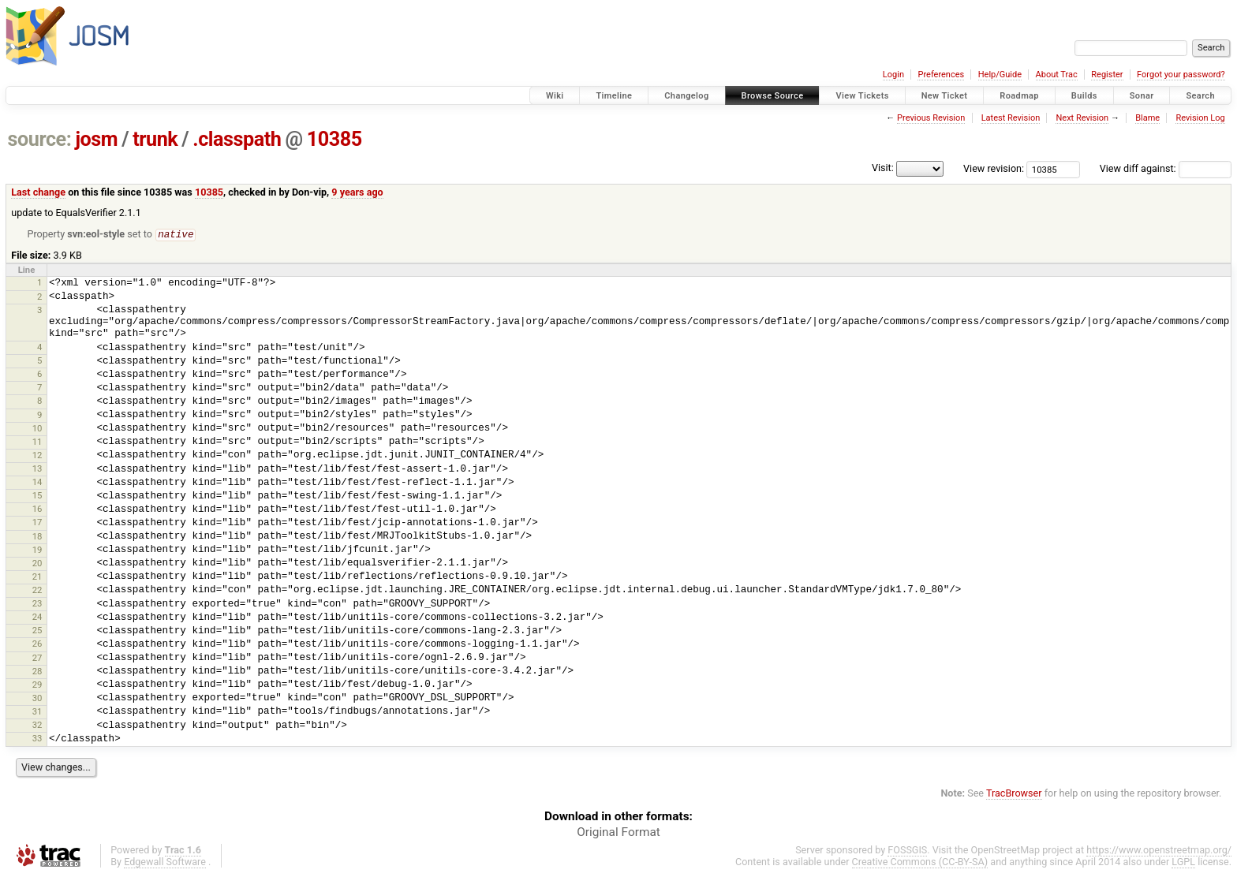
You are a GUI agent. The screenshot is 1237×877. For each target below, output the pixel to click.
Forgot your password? (1181, 74)
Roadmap (1019, 96)
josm (96, 139)
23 (37, 604)
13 (37, 469)
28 (37, 671)
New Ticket (944, 96)
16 (37, 509)
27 (37, 658)
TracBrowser (1014, 794)
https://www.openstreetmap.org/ (1158, 850)
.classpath (236, 139)
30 (37, 698)
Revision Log (1199, 118)
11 (37, 442)
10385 (334, 139)
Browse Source (773, 96)
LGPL (1183, 862)
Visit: (883, 168)
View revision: (993, 168)
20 (37, 563)
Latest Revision (1011, 118)
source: (40, 139)
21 (37, 577)
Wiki (555, 96)
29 (37, 685)
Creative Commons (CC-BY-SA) (920, 862)
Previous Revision (931, 118)
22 (37, 590)
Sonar (1142, 96)
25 (37, 630)
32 (37, 725)
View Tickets (861, 96)
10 (37, 429)
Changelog (686, 96)
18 (37, 537)
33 (37, 739)
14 (37, 482)
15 (37, 496)
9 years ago (357, 192)
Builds (1084, 96)
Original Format (618, 833)
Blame (1147, 118)
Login (893, 74)
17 (37, 522)
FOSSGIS (907, 850)
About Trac (1057, 74)
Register (1107, 74)
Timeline (614, 96)
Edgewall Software (165, 862)
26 (37, 644)
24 (37, 617)
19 (37, 550)
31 (37, 712)
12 (37, 455)
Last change (38, 192)
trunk (155, 139)
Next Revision (1082, 118)
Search (1200, 96)
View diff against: (1165, 168)
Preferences (940, 74)
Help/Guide (1000, 74)
